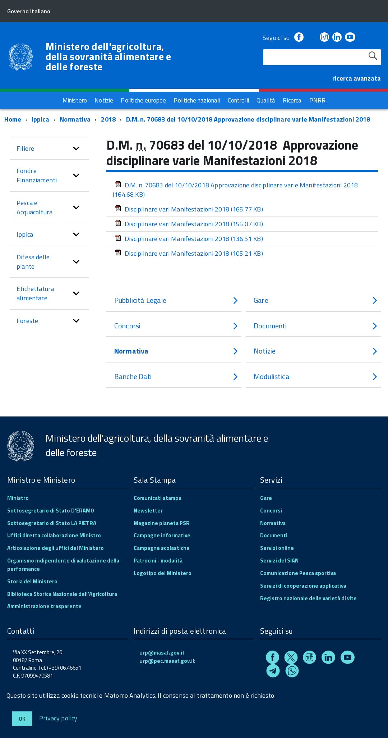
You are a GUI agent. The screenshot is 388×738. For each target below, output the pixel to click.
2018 (108, 119)
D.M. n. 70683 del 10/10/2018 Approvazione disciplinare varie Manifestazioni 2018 (248, 119)
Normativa (75, 119)
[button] (76, 148)
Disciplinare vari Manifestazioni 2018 (189, 209)
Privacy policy (58, 718)
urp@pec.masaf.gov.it (167, 661)
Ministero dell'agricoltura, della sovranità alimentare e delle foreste (108, 56)
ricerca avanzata (356, 78)
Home (12, 119)
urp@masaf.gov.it (162, 652)
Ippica (40, 119)
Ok (22, 719)
